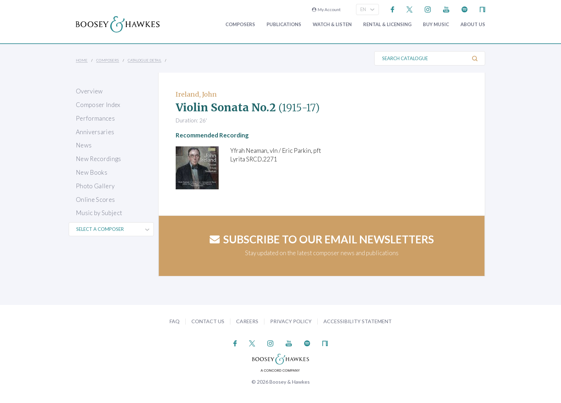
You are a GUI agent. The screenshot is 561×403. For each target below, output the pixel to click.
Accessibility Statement (357, 321)
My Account (326, 9)
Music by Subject (99, 213)
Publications (284, 24)
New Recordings (98, 158)
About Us (472, 24)
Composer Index (98, 104)
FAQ (175, 321)
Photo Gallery (95, 186)
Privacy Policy (291, 321)
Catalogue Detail (144, 60)
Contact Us (207, 321)
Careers (247, 321)
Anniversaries (95, 132)
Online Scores (95, 199)
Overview (89, 91)
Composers (240, 24)
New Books (91, 172)
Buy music (436, 24)
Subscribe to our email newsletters (322, 239)
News (84, 145)
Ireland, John (196, 94)
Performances (95, 118)
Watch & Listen (332, 24)
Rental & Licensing (387, 24)
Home (82, 60)
